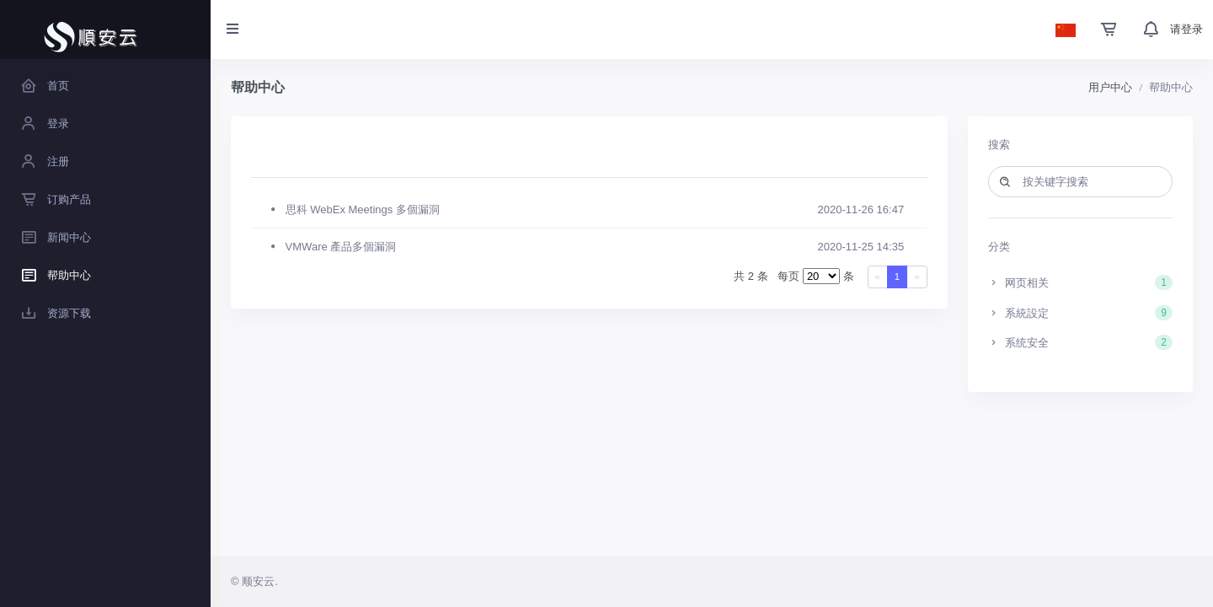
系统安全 (1080, 342)
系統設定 (1080, 312)
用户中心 (1110, 87)
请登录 (1186, 29)
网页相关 (1080, 282)
